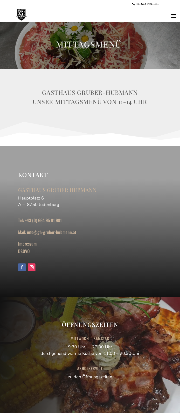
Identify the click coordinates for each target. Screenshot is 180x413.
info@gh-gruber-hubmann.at (51, 232)
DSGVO (24, 251)
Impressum (27, 244)
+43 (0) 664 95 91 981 (43, 220)
